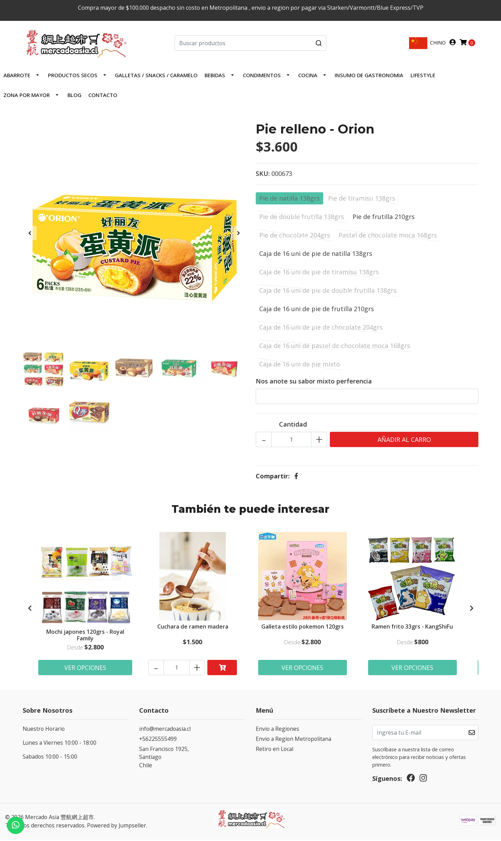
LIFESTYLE (423, 76)
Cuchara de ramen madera (192, 628)
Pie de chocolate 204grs (294, 236)
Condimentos (262, 76)
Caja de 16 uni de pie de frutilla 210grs (316, 310)
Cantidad (293, 425)
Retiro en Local (274, 750)
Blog (74, 96)
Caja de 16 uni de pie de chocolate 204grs (321, 328)
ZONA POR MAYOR (26, 96)
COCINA (307, 76)
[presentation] (30, 234)
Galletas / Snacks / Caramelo (156, 76)
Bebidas (215, 76)
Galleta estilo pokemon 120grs (303, 628)
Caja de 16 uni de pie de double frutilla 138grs (328, 292)
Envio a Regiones (277, 730)
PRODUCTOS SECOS (72, 76)
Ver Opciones (85, 669)
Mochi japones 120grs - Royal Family (85, 636)
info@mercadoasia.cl (165, 730)
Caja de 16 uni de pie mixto (299, 365)
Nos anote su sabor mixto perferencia (314, 382)
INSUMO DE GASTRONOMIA (369, 76)
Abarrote (16, 76)
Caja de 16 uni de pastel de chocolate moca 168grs (334, 347)
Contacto (102, 96)
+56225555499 (158, 740)
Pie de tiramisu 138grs (361, 199)
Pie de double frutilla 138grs (301, 218)
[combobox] (251, 43)
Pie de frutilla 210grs (383, 218)
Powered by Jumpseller (116, 827)
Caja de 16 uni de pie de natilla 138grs (315, 255)
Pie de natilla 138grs (289, 199)
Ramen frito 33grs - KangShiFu (412, 628)
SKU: (263, 175)
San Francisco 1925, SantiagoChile (164, 758)
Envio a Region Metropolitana (293, 740)
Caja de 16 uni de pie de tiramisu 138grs (319, 273)
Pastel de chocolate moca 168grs (388, 236)
